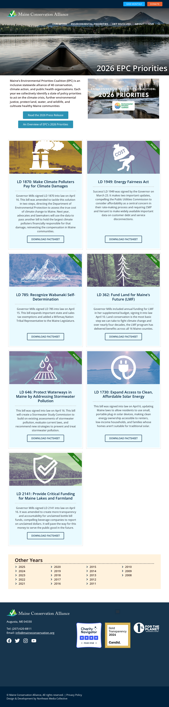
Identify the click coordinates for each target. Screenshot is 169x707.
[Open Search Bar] (159, 24)
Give (151, 23)
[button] (117, 611)
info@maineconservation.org (35, 633)
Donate (154, 4)
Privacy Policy (74, 694)
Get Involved (121, 23)
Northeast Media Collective (52, 698)
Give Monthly (134, 4)
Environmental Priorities (89, 23)
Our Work (59, 23)
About (139, 23)
